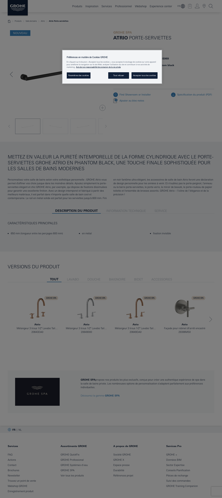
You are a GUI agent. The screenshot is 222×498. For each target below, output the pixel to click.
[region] (112, 67)
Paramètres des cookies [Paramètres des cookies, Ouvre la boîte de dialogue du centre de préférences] (78, 75)
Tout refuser (118, 75)
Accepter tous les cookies (144, 75)
